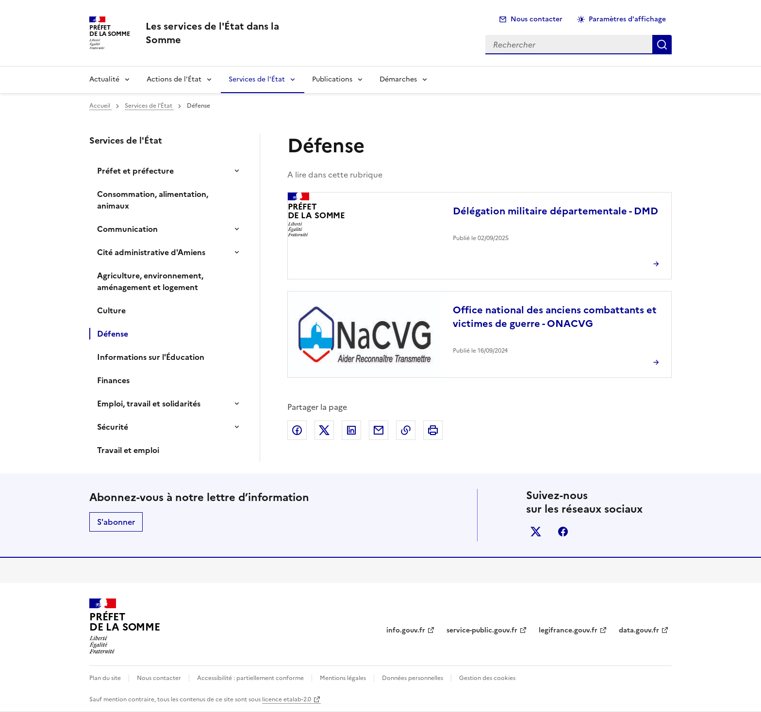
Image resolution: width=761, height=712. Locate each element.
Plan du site (105, 678)
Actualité (104, 79)
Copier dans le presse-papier (405, 430)
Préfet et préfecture (135, 171)
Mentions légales (343, 678)
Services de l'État (257, 79)
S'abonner (116, 522)
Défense (112, 334)
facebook (563, 531)
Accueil (100, 105)
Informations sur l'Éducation (150, 357)
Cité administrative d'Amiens (151, 252)
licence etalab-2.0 (286, 699)
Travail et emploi (128, 450)
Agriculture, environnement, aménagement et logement (150, 281)
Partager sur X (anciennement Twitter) (324, 430)
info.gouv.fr (405, 630)
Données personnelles (412, 678)
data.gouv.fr (639, 630)
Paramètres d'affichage (627, 19)
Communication (127, 229)
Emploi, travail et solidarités (148, 403)
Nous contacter (536, 19)
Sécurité (112, 427)
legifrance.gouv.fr (568, 630)
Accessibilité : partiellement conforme (250, 678)
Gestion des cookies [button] (487, 678)
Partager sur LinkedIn (351, 430)
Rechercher (662, 44)
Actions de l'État (174, 79)
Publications (332, 79)
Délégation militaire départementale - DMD (555, 211)
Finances (113, 380)
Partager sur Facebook (297, 430)
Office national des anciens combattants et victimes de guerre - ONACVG (555, 317)
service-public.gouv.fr (482, 630)
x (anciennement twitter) (536, 531)
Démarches (398, 79)
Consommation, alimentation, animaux (152, 199)
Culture (111, 310)
